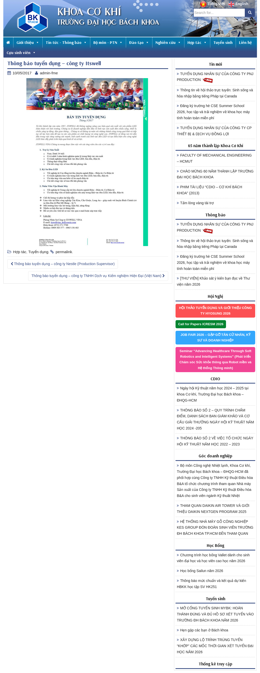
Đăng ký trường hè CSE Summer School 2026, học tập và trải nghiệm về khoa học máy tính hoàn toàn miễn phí (213, 112)
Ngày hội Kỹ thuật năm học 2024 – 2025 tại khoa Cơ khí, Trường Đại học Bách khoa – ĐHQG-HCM (212, 394)
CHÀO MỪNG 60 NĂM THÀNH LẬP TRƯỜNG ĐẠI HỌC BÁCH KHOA (215, 174)
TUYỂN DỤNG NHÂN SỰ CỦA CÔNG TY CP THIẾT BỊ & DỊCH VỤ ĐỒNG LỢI (214, 131)
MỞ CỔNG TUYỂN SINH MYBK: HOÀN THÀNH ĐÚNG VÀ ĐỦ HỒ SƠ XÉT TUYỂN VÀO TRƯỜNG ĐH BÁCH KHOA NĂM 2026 (215, 614)
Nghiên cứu (168, 42)
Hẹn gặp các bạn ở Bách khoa (202, 630)
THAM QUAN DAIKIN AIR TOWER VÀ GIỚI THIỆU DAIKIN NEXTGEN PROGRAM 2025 (213, 509)
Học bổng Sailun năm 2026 (200, 571)
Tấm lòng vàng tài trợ (195, 203)
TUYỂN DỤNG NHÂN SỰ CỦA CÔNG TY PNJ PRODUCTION (215, 77)
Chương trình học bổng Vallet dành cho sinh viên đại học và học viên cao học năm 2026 (213, 558)
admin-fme (49, 73)
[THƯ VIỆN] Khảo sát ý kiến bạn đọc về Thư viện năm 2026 (213, 281)
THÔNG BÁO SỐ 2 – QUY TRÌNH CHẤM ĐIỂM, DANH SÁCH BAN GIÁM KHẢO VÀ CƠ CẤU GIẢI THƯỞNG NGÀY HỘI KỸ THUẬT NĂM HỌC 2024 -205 (215, 419)
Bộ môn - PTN (108, 42)
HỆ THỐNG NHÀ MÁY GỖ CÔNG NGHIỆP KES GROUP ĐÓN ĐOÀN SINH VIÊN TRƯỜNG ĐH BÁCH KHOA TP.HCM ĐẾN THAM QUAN (215, 528)
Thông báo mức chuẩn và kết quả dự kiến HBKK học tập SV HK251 (211, 584)
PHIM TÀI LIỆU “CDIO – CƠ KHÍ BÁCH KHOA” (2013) (209, 190)
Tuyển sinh (223, 42)
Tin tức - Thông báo (66, 42)
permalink (64, 252)
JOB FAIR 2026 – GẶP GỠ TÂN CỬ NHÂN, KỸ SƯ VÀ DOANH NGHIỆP (215, 337)
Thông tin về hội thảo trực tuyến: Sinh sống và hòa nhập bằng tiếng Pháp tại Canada (215, 93)
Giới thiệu (27, 42)
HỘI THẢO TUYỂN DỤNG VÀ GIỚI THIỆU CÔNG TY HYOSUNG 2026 (215, 310)
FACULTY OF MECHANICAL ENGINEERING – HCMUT (214, 158)
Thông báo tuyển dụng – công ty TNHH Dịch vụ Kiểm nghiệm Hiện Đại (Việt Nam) (98, 276)
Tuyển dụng (38, 252)
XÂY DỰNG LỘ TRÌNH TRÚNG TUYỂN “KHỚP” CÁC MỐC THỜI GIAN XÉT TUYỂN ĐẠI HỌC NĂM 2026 (215, 646)
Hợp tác (197, 42)
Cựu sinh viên (21, 52)
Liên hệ (245, 42)
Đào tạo (139, 42)
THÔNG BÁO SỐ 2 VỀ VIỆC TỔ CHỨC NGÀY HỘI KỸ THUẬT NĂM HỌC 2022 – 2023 (215, 441)
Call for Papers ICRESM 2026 (200, 324)
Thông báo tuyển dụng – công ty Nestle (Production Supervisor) (63, 264)
